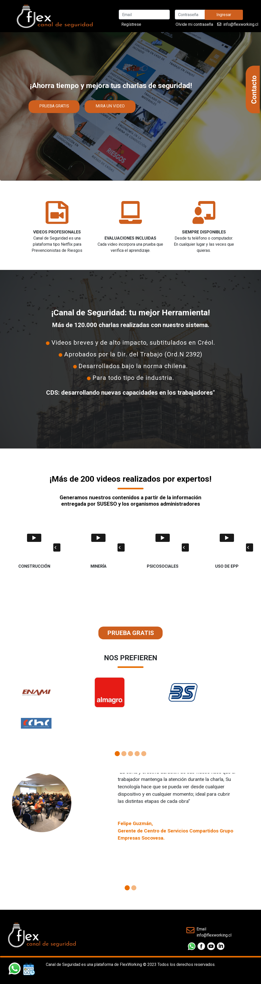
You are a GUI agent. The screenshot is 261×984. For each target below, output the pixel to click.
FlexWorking (131, 964)
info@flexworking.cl (240, 24)
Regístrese (131, 24)
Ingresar (223, 14)
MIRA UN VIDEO (110, 106)
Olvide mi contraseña (194, 24)
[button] (19, 710)
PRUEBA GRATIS (54, 106)
